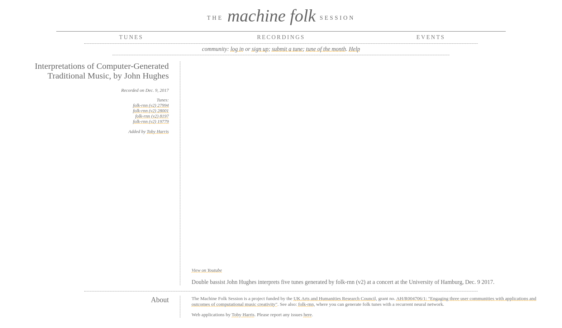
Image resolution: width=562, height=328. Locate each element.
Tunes (131, 37)
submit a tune (287, 49)
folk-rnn (306, 304)
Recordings (281, 37)
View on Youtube (207, 270)
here (308, 314)
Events (431, 37)
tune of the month (326, 49)
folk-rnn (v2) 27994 (151, 105)
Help (354, 49)
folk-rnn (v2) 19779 (151, 121)
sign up (260, 49)
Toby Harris (158, 131)
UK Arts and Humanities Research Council (335, 298)
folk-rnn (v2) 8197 (152, 116)
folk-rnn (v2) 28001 (151, 110)
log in (237, 49)
